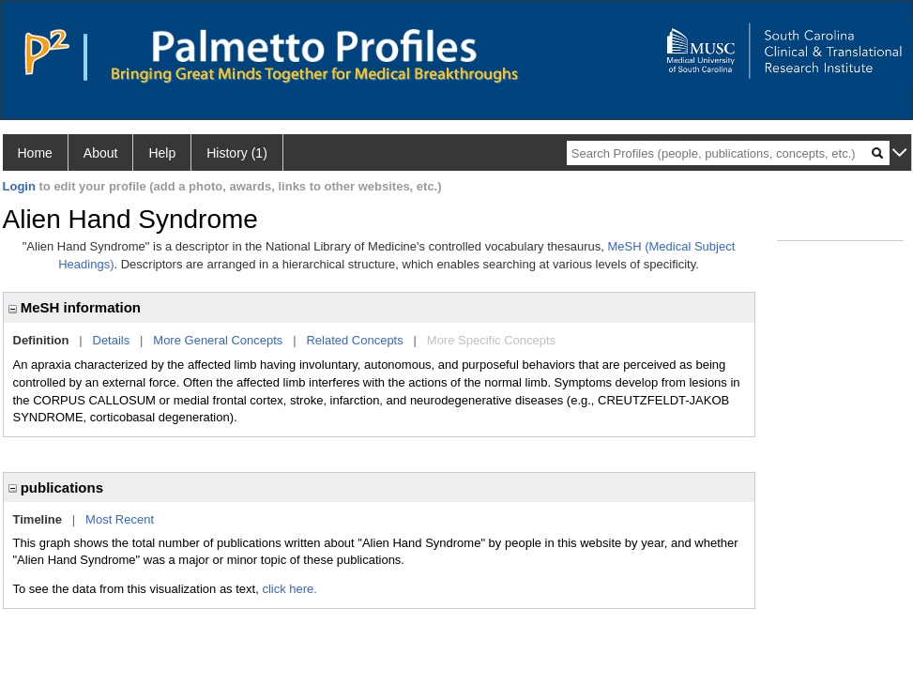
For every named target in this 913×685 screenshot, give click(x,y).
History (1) (236, 152)
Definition (41, 340)
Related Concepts (354, 340)
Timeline (38, 519)
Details (111, 340)
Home (35, 152)
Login (19, 186)
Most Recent (119, 519)
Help (161, 152)
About (101, 152)
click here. (289, 589)
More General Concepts (217, 340)
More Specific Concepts (491, 340)
